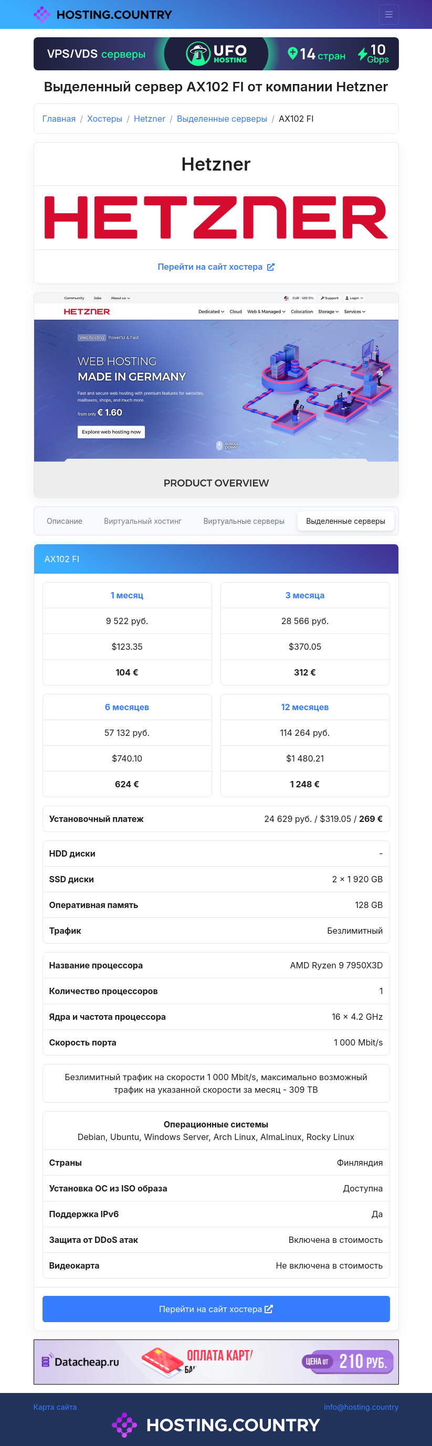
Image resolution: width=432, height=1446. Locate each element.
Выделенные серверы (222, 118)
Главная (59, 118)
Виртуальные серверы (244, 520)
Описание (64, 520)
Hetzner (149, 118)
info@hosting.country (361, 1406)
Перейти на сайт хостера (215, 266)
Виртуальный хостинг (143, 520)
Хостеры (104, 118)
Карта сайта (55, 1406)
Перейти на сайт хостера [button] (216, 1309)
